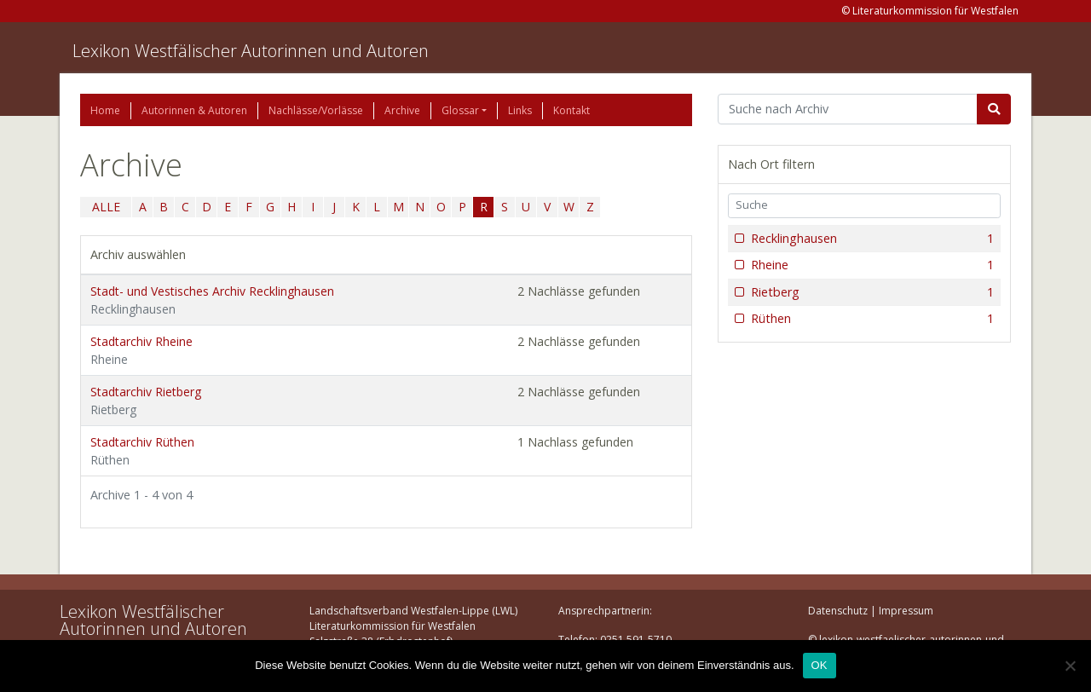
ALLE (106, 207)
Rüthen (871, 318)
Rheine (871, 265)
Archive (402, 110)
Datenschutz (838, 610)
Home (105, 110)
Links (520, 110)
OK (819, 665)
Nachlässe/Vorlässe (315, 110)
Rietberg (871, 292)
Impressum (906, 610)
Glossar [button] (460, 110)
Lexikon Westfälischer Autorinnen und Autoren (250, 50)
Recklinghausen (871, 238)
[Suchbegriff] (848, 109)
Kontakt (571, 110)
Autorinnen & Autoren (194, 110)
